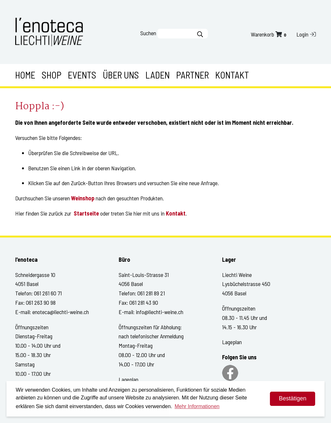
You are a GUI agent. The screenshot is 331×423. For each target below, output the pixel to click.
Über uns (121, 74)
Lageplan (128, 379)
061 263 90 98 (41, 302)
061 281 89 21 (151, 293)
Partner (192, 74)
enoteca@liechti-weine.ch (60, 311)
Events (82, 74)
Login (306, 34)
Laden (157, 74)
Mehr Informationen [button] (197, 406)
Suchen (148, 33)
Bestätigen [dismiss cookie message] (292, 398)
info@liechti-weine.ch (159, 311)
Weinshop (82, 198)
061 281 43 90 (143, 302)
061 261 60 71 (48, 293)
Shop (51, 74)
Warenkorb (269, 34)
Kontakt (232, 74)
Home (25, 74)
